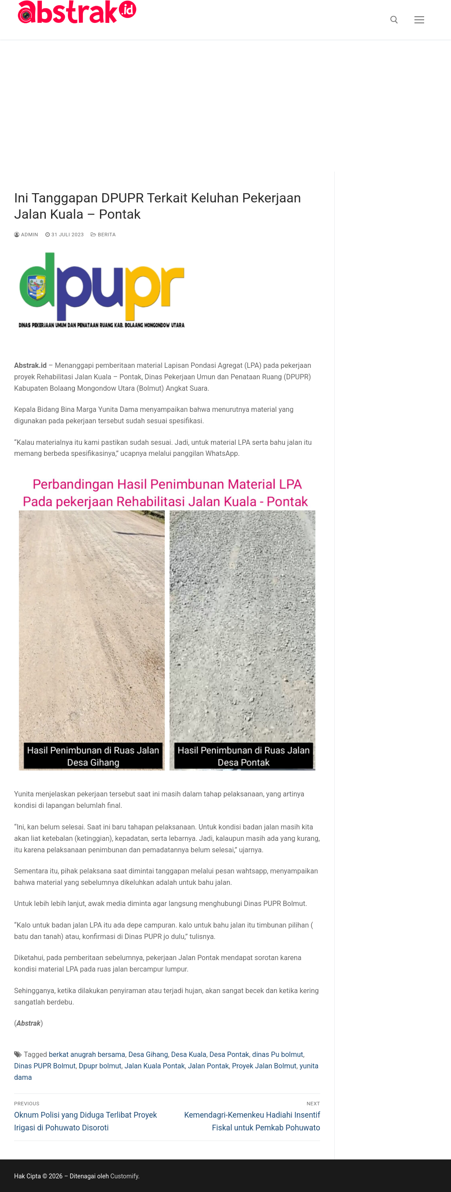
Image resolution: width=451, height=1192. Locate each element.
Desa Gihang (148, 1054)
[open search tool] (394, 20)
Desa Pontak (229, 1054)
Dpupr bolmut (100, 1066)
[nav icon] (419, 20)
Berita (103, 234)
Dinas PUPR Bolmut (45, 1066)
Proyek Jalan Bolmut (264, 1066)
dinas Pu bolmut (277, 1054)
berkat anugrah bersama (87, 1054)
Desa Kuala (189, 1054)
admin (26, 234)
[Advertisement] (225, 105)
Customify (124, 1176)
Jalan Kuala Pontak (155, 1066)
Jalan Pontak (208, 1066)
